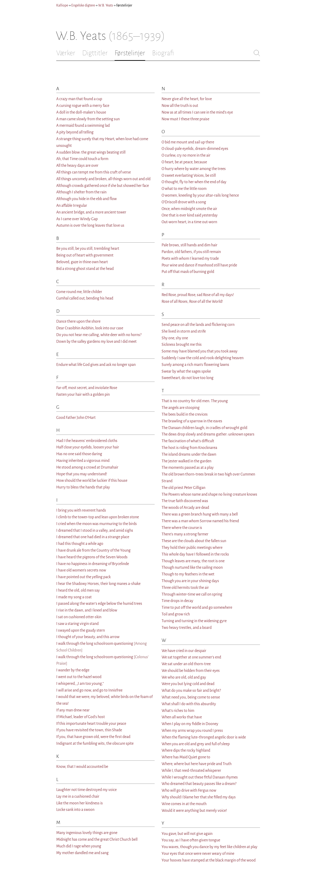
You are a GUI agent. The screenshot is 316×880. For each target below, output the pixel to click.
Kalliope (62, 5)
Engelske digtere (83, 5)
